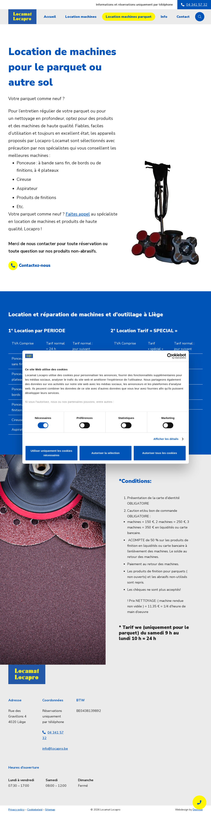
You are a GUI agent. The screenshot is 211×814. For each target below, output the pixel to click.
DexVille (198, 809)
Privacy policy (16, 809)
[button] (199, 16)
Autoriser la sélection (105, 453)
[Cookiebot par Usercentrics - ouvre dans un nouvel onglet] (170, 356)
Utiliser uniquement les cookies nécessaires (51, 453)
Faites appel (78, 214)
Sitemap (50, 809)
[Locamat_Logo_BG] (22, 16)
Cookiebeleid (34, 809)
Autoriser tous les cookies (159, 453)
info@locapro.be (55, 748)
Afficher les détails (165, 439)
